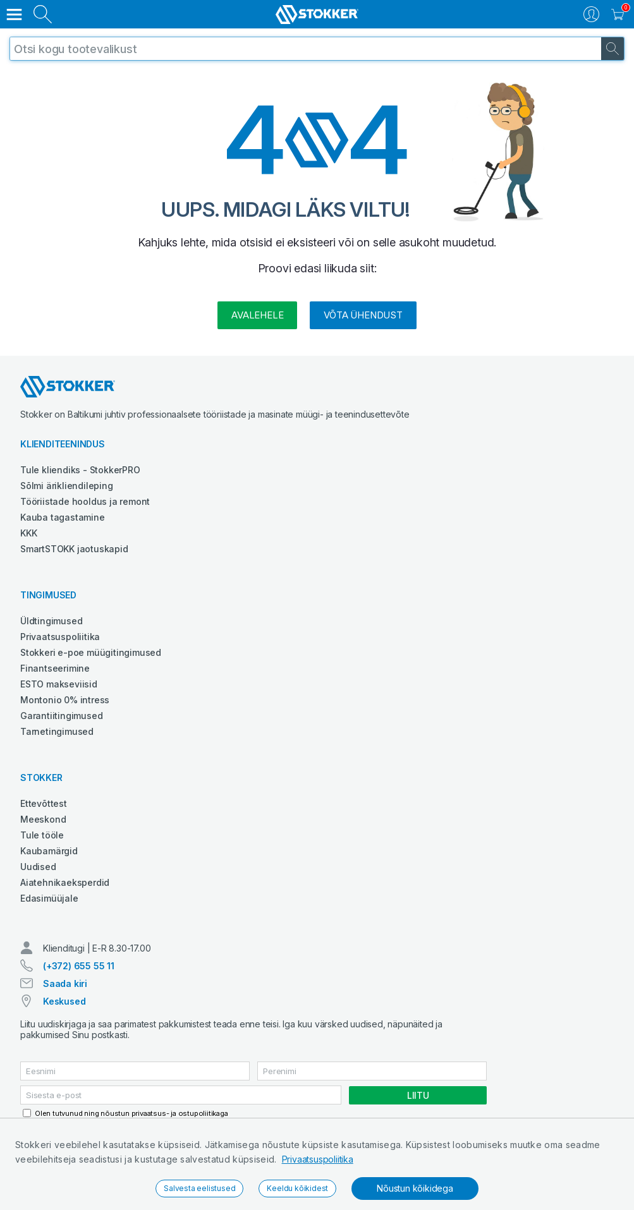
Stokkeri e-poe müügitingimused (90, 652)
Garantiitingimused (61, 715)
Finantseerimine (55, 668)
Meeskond (43, 819)
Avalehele (257, 315)
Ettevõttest (43, 803)
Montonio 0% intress (64, 699)
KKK (28, 533)
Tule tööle (42, 835)
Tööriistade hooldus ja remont (85, 501)
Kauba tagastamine (62, 517)
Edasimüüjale (49, 898)
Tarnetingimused (57, 731)
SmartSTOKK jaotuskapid (74, 548)
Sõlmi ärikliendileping (66, 485)
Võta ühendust (363, 315)
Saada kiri (65, 983)
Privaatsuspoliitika (317, 1159)
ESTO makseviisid (58, 684)
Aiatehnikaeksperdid (64, 882)
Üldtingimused (51, 620)
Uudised (38, 866)
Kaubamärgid (49, 850)
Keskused (64, 1001)
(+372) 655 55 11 (78, 965)
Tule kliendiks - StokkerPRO (80, 469)
